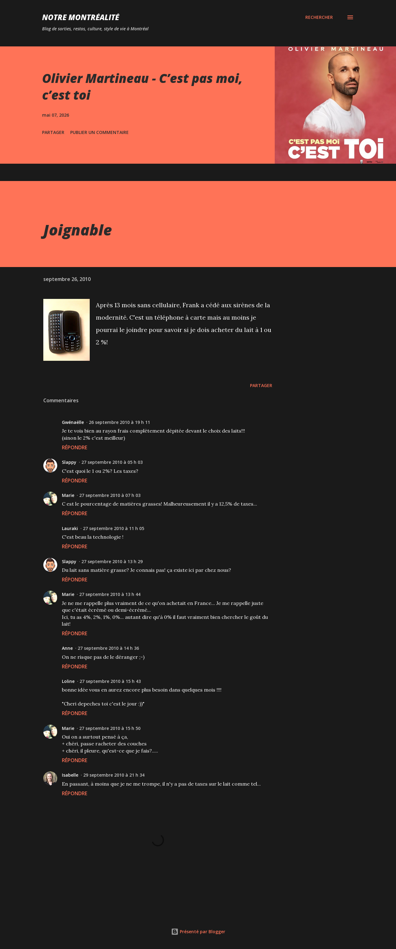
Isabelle (70, 775)
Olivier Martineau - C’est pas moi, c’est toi (142, 86)
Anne (67, 648)
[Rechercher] (319, 17)
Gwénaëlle (73, 422)
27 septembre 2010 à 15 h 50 (109, 728)
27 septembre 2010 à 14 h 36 (108, 648)
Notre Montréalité (80, 17)
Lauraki (70, 528)
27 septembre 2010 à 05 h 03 (112, 462)
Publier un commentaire (99, 132)
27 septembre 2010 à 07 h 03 (109, 495)
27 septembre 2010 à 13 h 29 (112, 561)
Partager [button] (53, 132)
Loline (68, 681)
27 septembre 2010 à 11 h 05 (113, 528)
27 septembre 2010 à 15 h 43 (110, 681)
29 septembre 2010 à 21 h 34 (113, 775)
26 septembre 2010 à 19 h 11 (119, 422)
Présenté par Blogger (198, 931)
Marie (68, 495)
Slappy (69, 462)
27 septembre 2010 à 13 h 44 (109, 594)
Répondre (74, 447)
